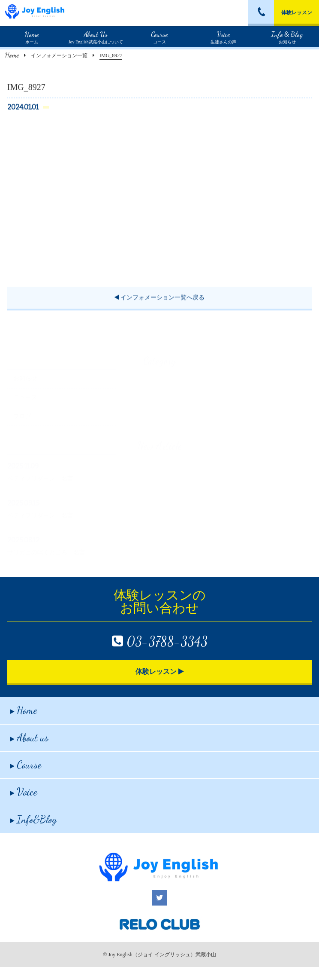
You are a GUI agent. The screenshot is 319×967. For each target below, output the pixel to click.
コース (159, 36)
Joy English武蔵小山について (96, 36)
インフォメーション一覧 (59, 55)
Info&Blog (33, 819)
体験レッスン (296, 12)
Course (26, 765)
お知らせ (287, 36)
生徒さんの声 (223, 36)
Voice (23, 792)
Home (12, 55)
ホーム (32, 36)
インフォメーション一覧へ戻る (159, 298)
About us (29, 737)
